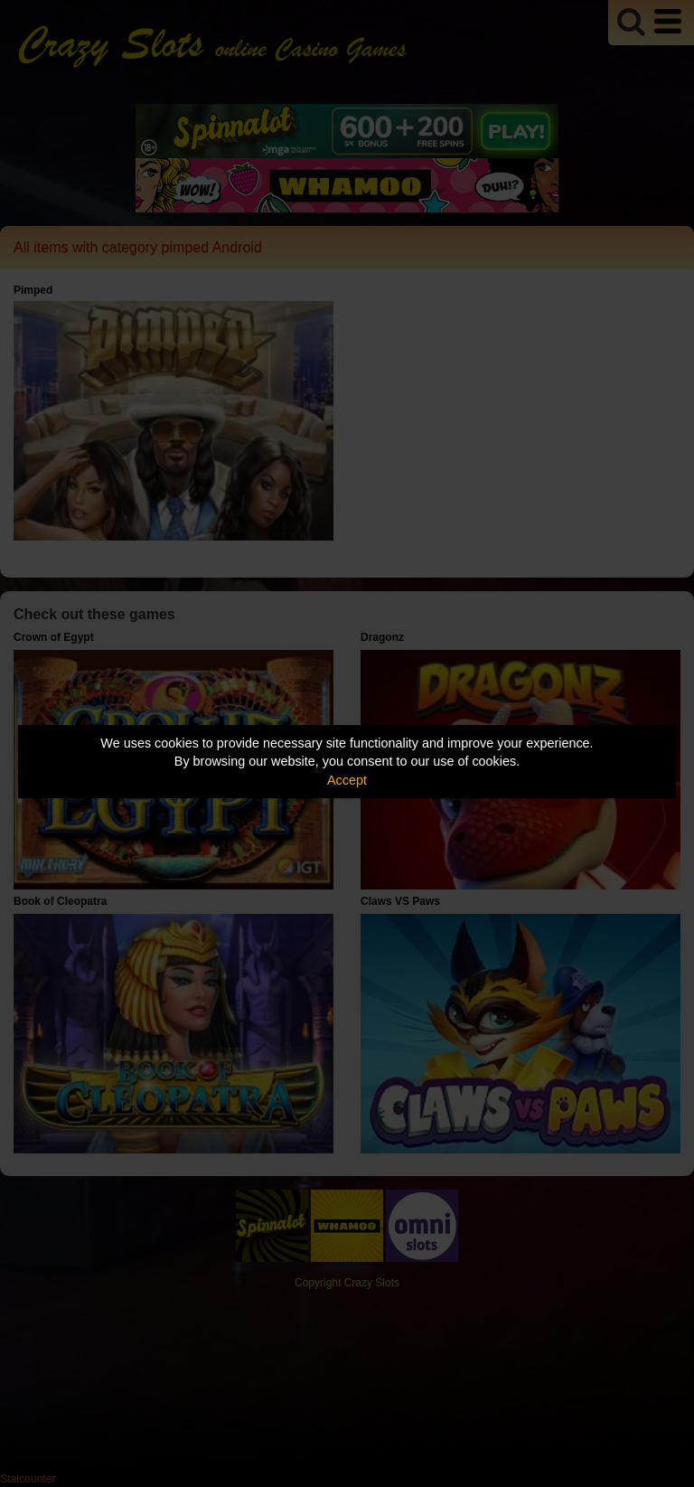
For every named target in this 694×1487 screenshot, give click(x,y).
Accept (347, 780)
